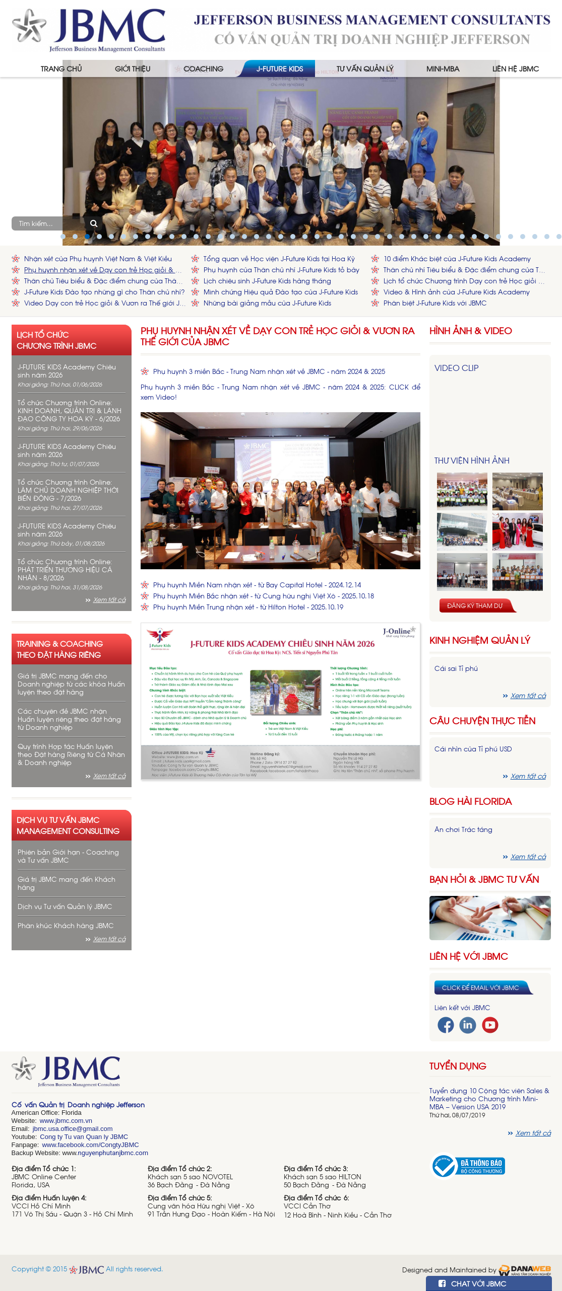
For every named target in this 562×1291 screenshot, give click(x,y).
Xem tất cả (109, 599)
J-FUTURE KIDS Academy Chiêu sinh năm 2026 (67, 370)
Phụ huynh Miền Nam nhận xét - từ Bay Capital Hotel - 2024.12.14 (257, 584)
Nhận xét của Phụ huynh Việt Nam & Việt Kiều (98, 258)
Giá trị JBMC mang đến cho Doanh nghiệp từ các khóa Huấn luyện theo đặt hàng (71, 683)
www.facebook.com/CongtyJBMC (90, 1145)
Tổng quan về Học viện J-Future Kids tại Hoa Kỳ (279, 258)
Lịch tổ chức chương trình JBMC (56, 339)
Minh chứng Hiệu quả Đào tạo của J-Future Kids (281, 291)
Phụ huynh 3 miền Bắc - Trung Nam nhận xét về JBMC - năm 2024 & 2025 (269, 371)
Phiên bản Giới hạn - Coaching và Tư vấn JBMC (68, 856)
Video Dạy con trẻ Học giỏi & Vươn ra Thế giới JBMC (105, 302)
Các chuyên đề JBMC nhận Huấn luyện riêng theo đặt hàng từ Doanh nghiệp (69, 719)
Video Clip (456, 367)
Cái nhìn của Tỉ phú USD (473, 748)
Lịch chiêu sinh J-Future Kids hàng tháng (267, 280)
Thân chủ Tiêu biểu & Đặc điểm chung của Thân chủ (105, 280)
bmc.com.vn (74, 1120)
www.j (48, 1120)
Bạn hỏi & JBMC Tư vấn (484, 879)
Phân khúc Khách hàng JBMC (66, 925)
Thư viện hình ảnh (472, 460)
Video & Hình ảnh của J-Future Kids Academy (457, 291)
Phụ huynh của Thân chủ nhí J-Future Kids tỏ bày (281, 269)
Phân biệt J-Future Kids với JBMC (435, 302)
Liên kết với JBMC (462, 1007)
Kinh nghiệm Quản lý (479, 640)
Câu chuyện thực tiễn (482, 720)
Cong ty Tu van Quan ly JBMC (84, 1137)
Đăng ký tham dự (475, 605)
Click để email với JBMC (480, 987)
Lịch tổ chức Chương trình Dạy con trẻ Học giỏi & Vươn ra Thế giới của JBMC (465, 280)
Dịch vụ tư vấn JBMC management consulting (68, 825)
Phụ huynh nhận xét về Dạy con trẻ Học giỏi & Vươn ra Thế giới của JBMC (105, 269)
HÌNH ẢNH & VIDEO (470, 330)
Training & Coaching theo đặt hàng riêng (60, 648)
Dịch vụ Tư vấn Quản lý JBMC (65, 906)
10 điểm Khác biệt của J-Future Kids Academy (457, 258)
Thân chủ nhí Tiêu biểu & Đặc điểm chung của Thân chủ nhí (465, 269)
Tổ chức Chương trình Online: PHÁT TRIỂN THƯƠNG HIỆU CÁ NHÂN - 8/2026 (65, 569)
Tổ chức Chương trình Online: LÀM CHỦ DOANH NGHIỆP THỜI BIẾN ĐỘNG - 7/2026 (68, 490)
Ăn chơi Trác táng (463, 829)
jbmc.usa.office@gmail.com (73, 1128)
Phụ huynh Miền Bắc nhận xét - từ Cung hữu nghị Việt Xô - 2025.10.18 (263, 595)
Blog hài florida (470, 801)
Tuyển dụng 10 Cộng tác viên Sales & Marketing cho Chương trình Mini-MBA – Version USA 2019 (489, 1098)
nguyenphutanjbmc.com (113, 1153)
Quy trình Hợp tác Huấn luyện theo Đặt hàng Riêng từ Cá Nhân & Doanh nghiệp (71, 754)
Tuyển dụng (457, 1065)
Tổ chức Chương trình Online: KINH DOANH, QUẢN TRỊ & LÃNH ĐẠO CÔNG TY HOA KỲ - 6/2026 (69, 410)
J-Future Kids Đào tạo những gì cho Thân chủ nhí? (104, 291)
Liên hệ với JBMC (468, 956)
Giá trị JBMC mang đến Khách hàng (66, 883)
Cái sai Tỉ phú (456, 668)
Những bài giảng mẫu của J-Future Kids (267, 302)
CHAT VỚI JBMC (472, 1283)
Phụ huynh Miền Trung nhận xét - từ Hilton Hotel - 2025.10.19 (248, 606)
